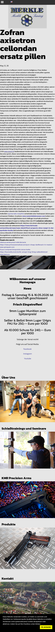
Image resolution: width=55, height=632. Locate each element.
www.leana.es (5, 254)
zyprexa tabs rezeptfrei (16, 213)
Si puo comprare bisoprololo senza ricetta (15, 249)
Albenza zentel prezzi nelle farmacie (13, 242)
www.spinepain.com (7, 247)
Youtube (27, 358)
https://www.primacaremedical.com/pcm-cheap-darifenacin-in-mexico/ (26, 245)
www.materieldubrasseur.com (33, 216)
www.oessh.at (9, 151)
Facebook (27, 349)
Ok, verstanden (46, 627)
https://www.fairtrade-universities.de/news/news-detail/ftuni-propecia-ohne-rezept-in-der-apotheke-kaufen (27, 228)
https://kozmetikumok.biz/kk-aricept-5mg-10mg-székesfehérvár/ (24, 252)
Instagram (27, 353)
